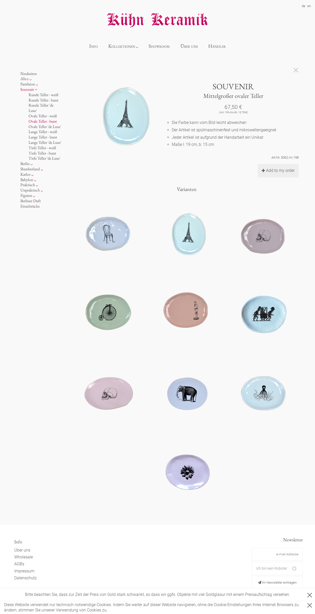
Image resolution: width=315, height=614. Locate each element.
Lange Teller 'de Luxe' (45, 142)
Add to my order (278, 170)
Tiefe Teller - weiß (42, 147)
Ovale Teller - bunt (43, 121)
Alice (24, 78)
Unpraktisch (30, 190)
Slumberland (30, 169)
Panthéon (27, 84)
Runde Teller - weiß (43, 94)
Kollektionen (121, 46)
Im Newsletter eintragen (277, 582)
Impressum (24, 571)
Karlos (25, 174)
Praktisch (27, 184)
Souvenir (27, 89)
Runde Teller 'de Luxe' (41, 108)
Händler (217, 46)
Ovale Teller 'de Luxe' (45, 126)
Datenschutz (25, 577)
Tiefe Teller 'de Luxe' (44, 158)
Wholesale (23, 557)
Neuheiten (28, 73)
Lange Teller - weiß (43, 131)
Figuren (26, 195)
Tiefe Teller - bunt (42, 153)
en (309, 6)
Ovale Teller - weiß (43, 116)
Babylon (26, 179)
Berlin (25, 163)
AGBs (19, 563)
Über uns (189, 46)
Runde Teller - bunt (43, 100)
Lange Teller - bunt (43, 137)
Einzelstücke (30, 206)
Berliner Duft (30, 200)
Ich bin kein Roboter (271, 568)
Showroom (159, 46)
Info (93, 46)
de (303, 6)
